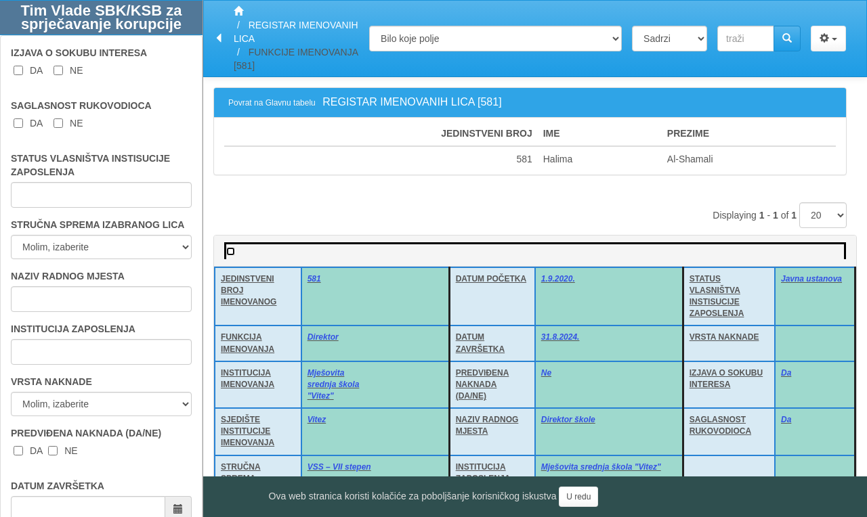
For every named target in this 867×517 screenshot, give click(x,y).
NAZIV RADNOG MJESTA (68, 276)
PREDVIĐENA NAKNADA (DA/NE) (86, 433)
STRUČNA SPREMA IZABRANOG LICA (97, 224)
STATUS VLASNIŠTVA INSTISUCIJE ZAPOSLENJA (90, 165)
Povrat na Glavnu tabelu (272, 103)
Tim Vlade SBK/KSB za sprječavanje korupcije (101, 17)
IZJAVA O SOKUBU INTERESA (79, 52)
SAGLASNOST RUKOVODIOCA (81, 105)
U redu (578, 496)
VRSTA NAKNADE (51, 381)
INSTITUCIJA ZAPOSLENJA (73, 328)
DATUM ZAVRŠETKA (57, 485)
